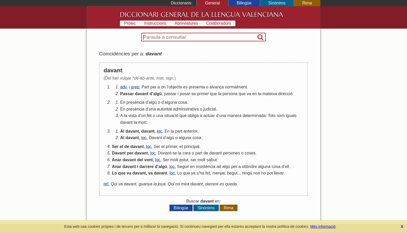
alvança (216, 87)
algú (157, 94)
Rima (307, 3)
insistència (205, 166)
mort (142, 122)
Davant (155, 137)
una (152, 109)
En (122, 102)
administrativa (186, 109)
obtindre (249, 166)
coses (250, 153)
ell (287, 166)
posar (185, 94)
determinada (254, 115)
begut (232, 173)
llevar (279, 173)
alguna (171, 102)
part (178, 131)
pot (270, 173)
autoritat (164, 109)
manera (234, 115)
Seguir (183, 166)
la (219, 94)
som (280, 115)
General (212, 3)
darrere (146, 166)
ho (263, 173)
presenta (197, 87)
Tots (271, 115)
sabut (212, 160)
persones (231, 153)
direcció (285, 94)
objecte (175, 87)
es (185, 87)
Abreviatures (186, 23)
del (140, 160)
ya (193, 173)
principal (192, 146)
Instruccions (155, 23)
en (254, 94)
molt (174, 160)
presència (135, 102)
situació (171, 115)
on (163, 87)
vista (132, 115)
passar (170, 94)
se (194, 94)
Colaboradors (218, 23)
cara (186, 153)
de (126, 146)
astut (183, 160)
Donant (164, 153)
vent (148, 160)
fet (149, 115)
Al (122, 131)
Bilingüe (244, 3)
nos (256, 173)
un (143, 115)
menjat (218, 173)
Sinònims (277, 3)
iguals (291, 115)
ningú (247, 173)
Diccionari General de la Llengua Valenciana (201, 14)
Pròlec (130, 23)
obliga (193, 115)
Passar (127, 94)
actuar (209, 115)
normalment (236, 87)
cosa (182, 102)
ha (202, 173)
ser (193, 160)
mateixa (269, 94)
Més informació (323, 226)
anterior (190, 131)
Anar (116, 160)
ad (218, 166)
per (153, 87)
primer (203, 94)
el (121, 146)
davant (141, 94)
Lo (114, 173)
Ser (115, 146)
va (249, 94)
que (213, 94)
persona (230, 94)
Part (145, 87)
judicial (209, 109)
